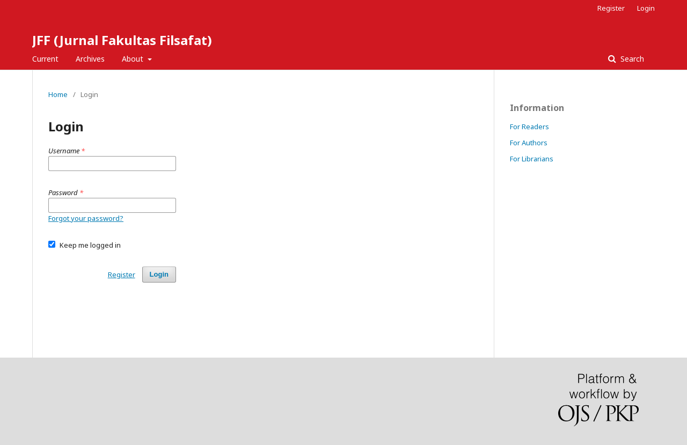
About (133, 59)
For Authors (528, 142)
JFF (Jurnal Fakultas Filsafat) (122, 40)
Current (45, 59)
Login (646, 8)
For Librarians (531, 159)
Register (611, 8)
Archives (90, 59)
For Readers (529, 126)
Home (58, 94)
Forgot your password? (85, 218)
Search (631, 59)
